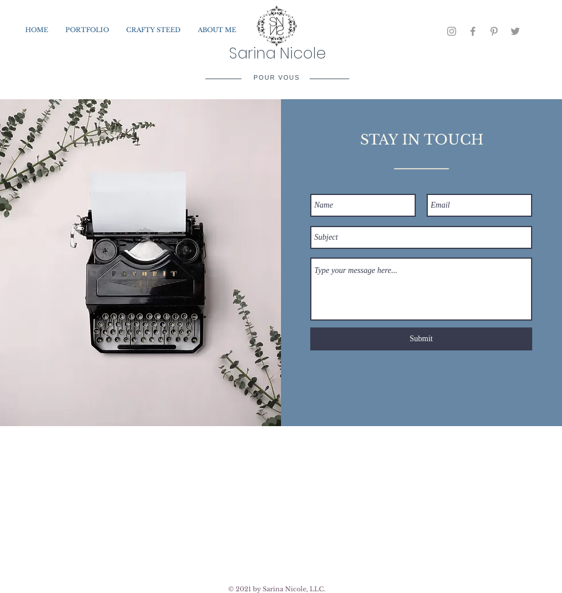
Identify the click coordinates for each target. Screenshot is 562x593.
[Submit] (421, 338)
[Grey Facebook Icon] (473, 31)
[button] (87, 29)
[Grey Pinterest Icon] (494, 31)
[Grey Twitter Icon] (515, 31)
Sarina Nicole (277, 53)
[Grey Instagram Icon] (452, 31)
